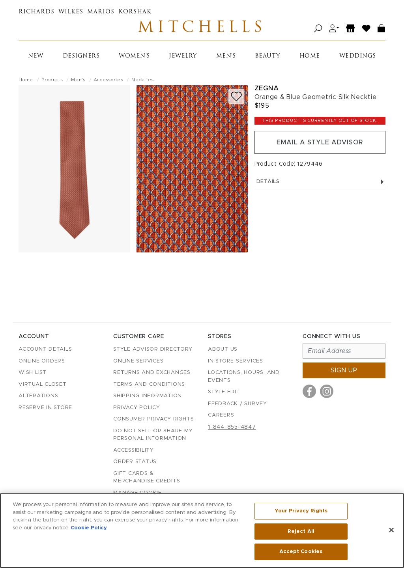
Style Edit (224, 391)
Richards (36, 12)
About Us (223, 349)
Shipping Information (147, 395)
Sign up (344, 370)
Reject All (301, 531)
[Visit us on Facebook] (309, 391)
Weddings (357, 56)
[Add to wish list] (236, 96)
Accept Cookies (300, 551)
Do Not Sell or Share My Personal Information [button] (153, 434)
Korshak (135, 12)
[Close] (391, 530)
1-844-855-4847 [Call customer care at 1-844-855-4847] (232, 427)
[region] (202, 530)
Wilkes (70, 12)
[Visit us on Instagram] (326, 391)
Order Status (135, 461)
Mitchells (202, 28)
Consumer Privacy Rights (153, 419)
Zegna (266, 88)
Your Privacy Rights (301, 511)
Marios (100, 12)
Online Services (138, 361)
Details (319, 181)
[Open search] (318, 28)
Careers (221, 415)
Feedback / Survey (237, 403)
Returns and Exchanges (152, 372)
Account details (45, 349)
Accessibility (133, 450)
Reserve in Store (45, 407)
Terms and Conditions (149, 384)
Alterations (38, 395)
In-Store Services (235, 361)
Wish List (33, 372)
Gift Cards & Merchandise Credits (146, 477)
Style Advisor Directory (152, 349)
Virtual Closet (43, 384)
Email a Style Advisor (320, 142)
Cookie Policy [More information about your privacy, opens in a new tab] (89, 528)
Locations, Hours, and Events (244, 376)
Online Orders (42, 361)
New (35, 56)
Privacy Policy (136, 407)
